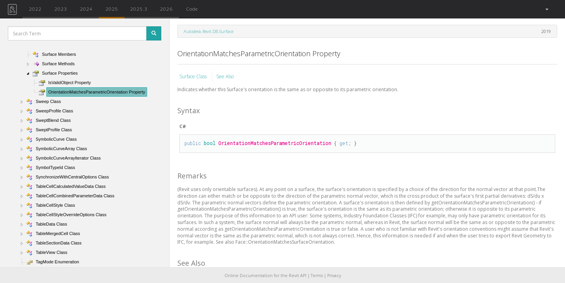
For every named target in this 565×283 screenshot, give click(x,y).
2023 (61, 9)
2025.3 (139, 9)
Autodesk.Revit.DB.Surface (208, 31)
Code (192, 9)
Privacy (334, 275)
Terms (317, 275)
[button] (546, 9)
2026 (166, 9)
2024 (86, 9)
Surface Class (193, 76)
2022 (35, 9)
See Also (225, 76)
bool (209, 143)
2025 (112, 9)
